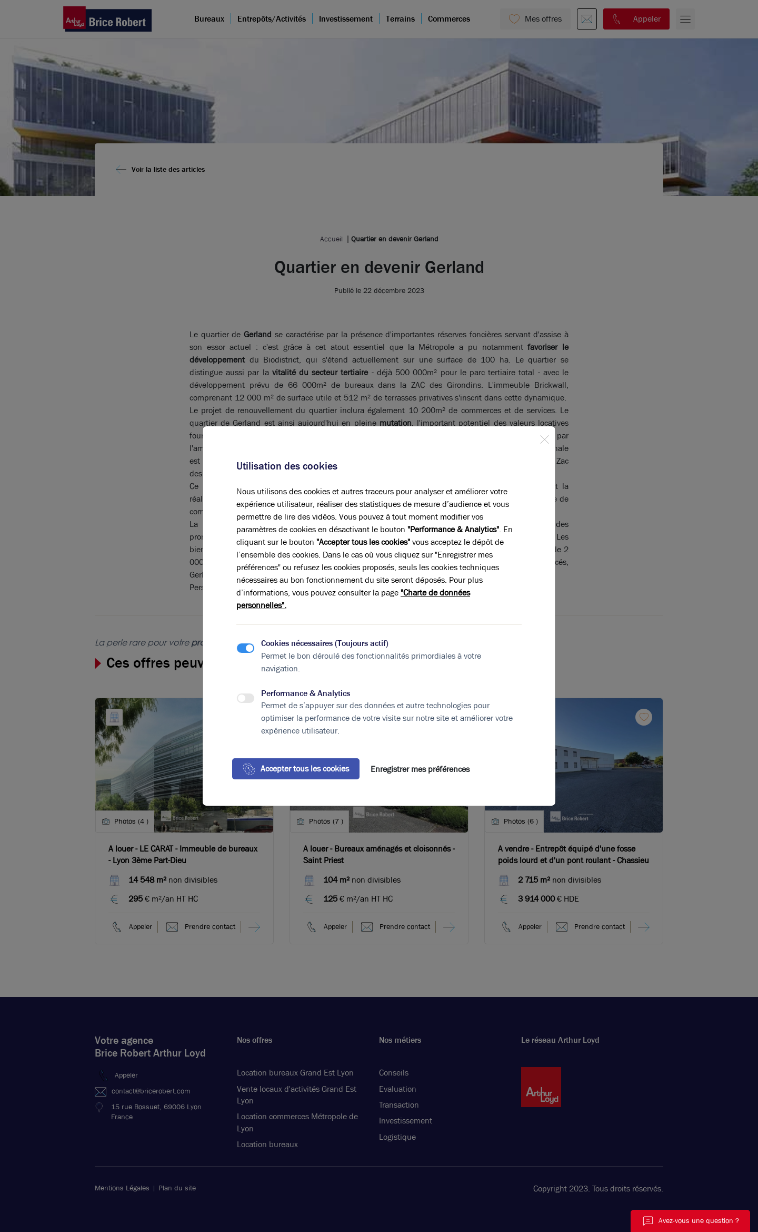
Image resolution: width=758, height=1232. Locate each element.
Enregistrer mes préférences (420, 769)
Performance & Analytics (305, 693)
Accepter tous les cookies (296, 768)
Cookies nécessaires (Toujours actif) (324, 643)
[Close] (544, 437)
